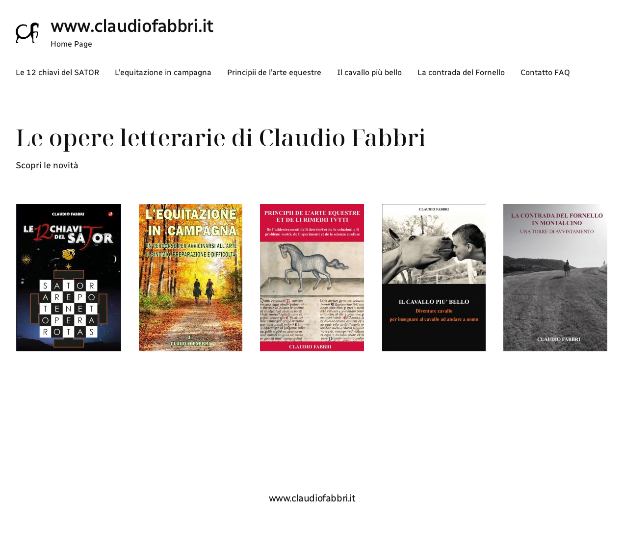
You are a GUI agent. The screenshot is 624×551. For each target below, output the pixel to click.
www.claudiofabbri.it (132, 25)
